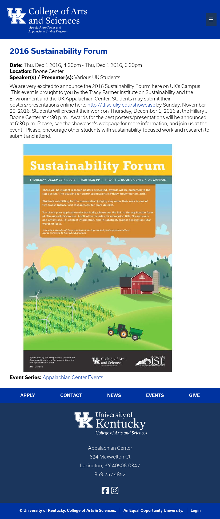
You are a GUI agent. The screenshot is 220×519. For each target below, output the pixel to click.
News (114, 395)
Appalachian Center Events (73, 377)
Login (196, 510)
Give (194, 395)
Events (155, 395)
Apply (27, 395)
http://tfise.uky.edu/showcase (121, 105)
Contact (71, 395)
